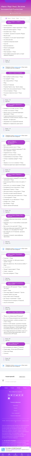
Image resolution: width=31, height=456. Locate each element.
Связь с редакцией (15, 413)
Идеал (17, 18)
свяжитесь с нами (21, 445)
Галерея (15, 408)
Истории (13, 18)
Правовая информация (15, 415)
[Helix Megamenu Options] (15, 1)
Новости (15, 410)
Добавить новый (22, 376)
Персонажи (15, 405)
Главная (9, 18)
